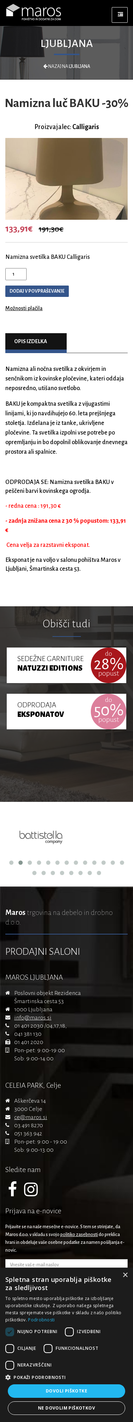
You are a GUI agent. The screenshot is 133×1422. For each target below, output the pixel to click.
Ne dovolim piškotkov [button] (66, 1408)
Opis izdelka (30, 341)
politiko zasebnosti (79, 1234)
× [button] (125, 1275)
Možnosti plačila (24, 308)
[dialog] (66, 1345)
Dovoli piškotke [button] (66, 1391)
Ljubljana (66, 43)
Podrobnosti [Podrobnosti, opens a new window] (41, 1320)
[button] (66, 1377)
